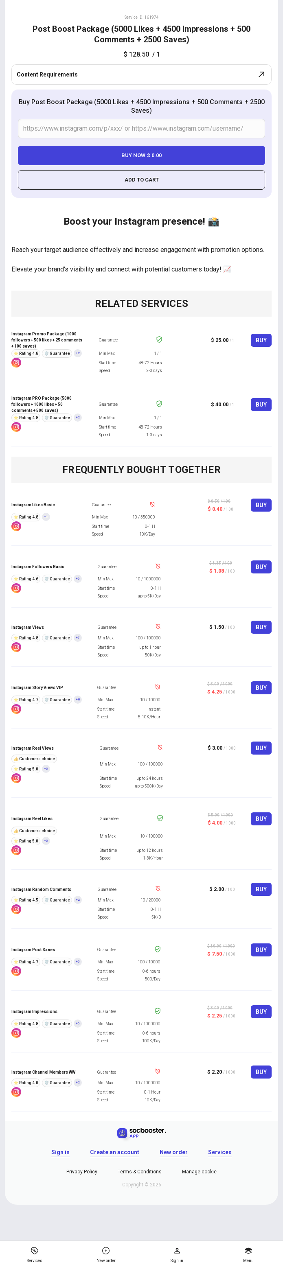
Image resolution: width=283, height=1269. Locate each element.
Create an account (114, 1152)
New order (174, 1152)
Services (220, 1152)
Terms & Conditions (140, 1172)
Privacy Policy (81, 1172)
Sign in (60, 1152)
